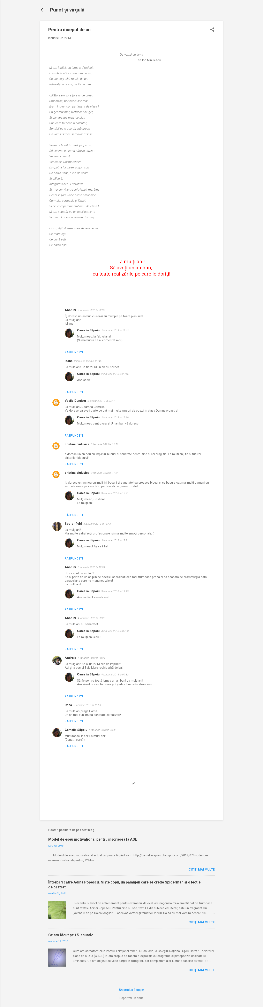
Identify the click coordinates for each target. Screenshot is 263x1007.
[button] (212, 30)
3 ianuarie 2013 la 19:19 (115, 591)
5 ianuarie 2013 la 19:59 (87, 705)
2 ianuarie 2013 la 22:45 (88, 361)
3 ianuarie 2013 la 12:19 (115, 417)
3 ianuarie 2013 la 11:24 (104, 472)
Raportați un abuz (131, 998)
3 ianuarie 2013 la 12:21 (115, 493)
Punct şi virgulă (67, 10)
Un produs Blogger (131, 990)
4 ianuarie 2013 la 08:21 (91, 657)
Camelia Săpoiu (88, 330)
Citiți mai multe (202, 869)
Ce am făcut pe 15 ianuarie (70, 935)
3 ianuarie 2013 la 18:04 (91, 567)
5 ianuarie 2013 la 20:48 (102, 729)
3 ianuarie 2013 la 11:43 (97, 523)
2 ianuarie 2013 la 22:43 (115, 330)
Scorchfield (73, 523)
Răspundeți (74, 352)
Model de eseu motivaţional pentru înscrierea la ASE (92, 839)
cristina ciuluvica (77, 444)
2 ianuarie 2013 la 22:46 (115, 373)
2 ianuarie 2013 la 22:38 (91, 310)
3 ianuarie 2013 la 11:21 (104, 444)
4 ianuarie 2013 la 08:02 (91, 618)
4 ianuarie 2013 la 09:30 (115, 631)
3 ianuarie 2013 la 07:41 (101, 400)
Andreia (70, 658)
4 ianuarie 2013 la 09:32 (115, 674)
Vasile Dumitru (75, 401)
